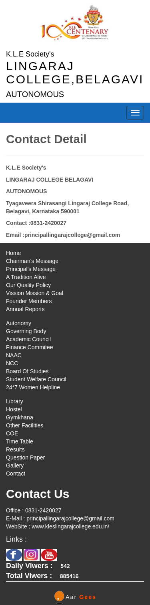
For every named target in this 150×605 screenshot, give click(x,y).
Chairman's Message (32, 261)
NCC (12, 363)
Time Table (19, 441)
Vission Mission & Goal (34, 293)
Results (15, 449)
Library (14, 401)
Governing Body (26, 331)
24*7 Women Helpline (33, 387)
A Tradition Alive (26, 277)
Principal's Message (31, 269)
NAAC (14, 355)
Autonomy (18, 323)
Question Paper (25, 457)
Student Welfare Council (36, 379)
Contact (15, 473)
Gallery (15, 465)
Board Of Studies (27, 371)
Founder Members (29, 301)
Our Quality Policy (28, 285)
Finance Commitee (29, 347)
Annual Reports (25, 309)
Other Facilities (24, 425)
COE (12, 433)
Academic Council (28, 339)
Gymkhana (19, 417)
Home (13, 253)
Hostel (14, 409)
